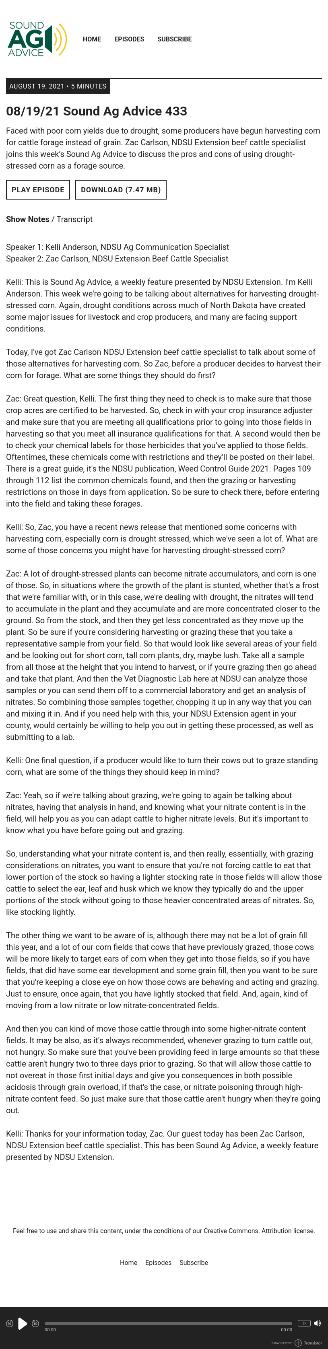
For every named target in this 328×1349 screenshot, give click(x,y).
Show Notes (28, 219)
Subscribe (174, 39)
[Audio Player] (164, 1328)
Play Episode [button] (38, 189)
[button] (168, 1323)
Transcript (75, 219)
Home (92, 39)
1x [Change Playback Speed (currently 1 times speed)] (304, 1323)
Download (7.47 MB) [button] (121, 189)
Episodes (129, 39)
